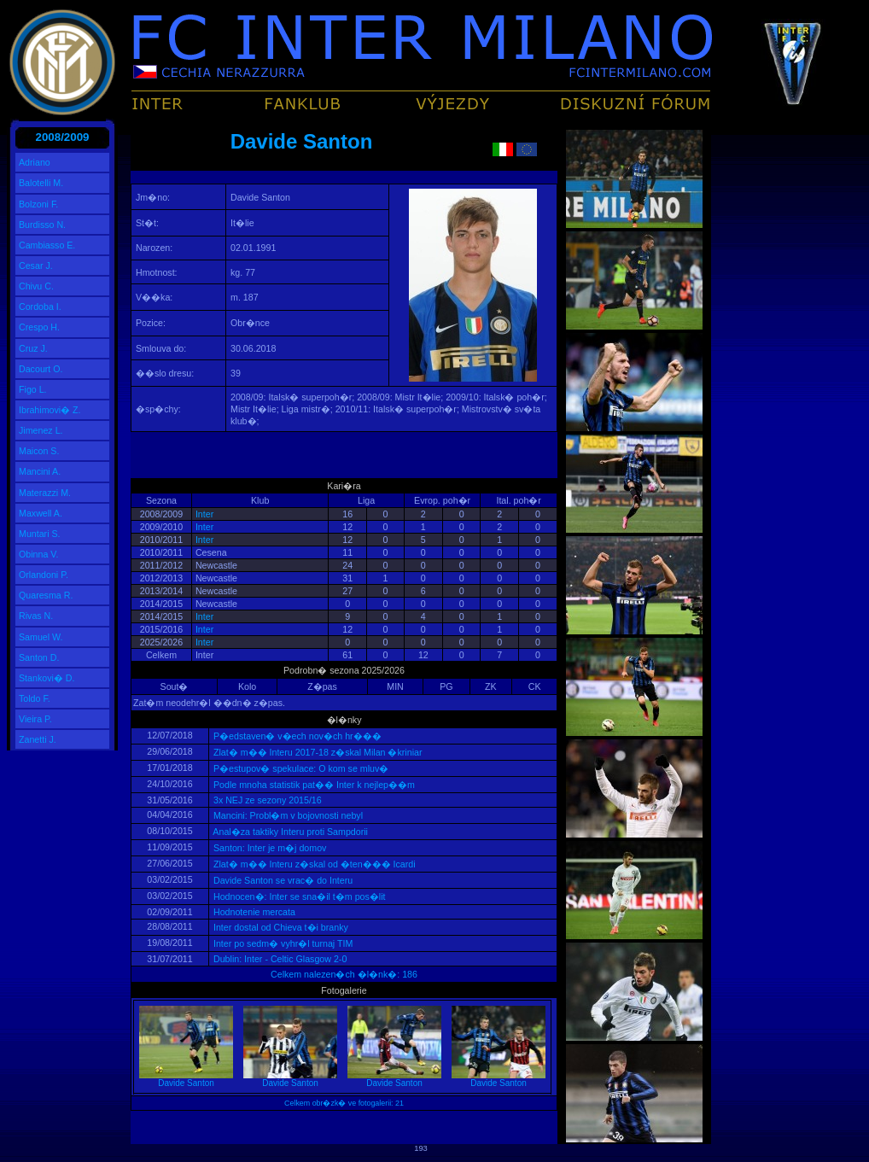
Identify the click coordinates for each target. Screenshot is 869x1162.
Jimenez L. (41, 430)
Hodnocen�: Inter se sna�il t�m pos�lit (298, 896)
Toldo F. (34, 698)
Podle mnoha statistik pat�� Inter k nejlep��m (313, 785)
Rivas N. (36, 615)
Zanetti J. (37, 739)
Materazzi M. (45, 493)
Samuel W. (41, 637)
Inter (204, 514)
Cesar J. (36, 265)
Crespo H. (39, 327)
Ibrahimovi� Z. (50, 410)
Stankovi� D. (47, 678)
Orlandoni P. (43, 574)
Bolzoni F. (38, 204)
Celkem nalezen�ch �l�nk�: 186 (344, 974)
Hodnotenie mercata (253, 912)
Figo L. (33, 389)
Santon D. (39, 657)
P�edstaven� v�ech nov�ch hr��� (296, 736)
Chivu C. (36, 286)
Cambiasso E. (47, 245)
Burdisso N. (42, 224)
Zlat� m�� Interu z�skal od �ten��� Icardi (313, 864)
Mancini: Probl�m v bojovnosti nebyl (287, 815)
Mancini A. (40, 471)
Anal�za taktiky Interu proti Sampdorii (289, 831)
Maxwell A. (40, 513)
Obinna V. (38, 554)
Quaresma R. (46, 595)
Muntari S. (40, 533)
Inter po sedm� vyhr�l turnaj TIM (282, 943)
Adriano (34, 162)
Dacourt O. (41, 369)
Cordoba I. (40, 306)
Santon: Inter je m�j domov (268, 848)
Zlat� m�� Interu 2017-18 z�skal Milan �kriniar (316, 752)
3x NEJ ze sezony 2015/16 (266, 800)
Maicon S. (39, 451)
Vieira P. (35, 719)
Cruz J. (33, 348)
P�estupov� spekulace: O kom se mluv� (299, 768)
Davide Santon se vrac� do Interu (282, 880)
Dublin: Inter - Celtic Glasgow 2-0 (279, 959)
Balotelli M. (41, 183)
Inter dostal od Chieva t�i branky (279, 927)
